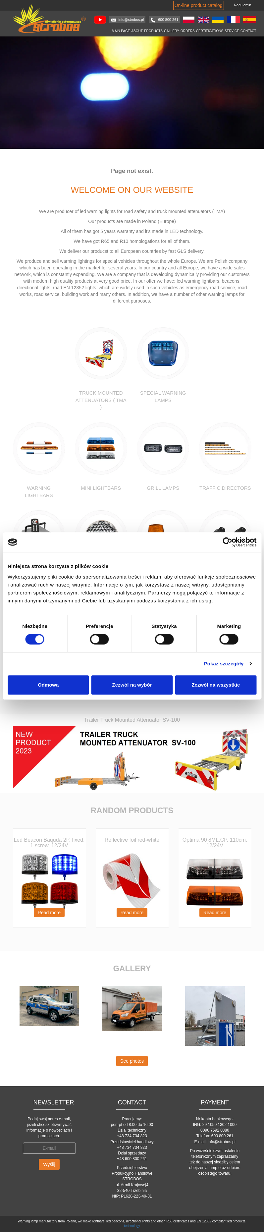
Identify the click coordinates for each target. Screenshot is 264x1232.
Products (153, 31)
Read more (49, 912)
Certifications (209, 31)
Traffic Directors (225, 488)
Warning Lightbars (39, 491)
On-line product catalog (199, 5)
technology (132, 1226)
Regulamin (242, 5)
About (136, 31)
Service (232, 31)
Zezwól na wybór (132, 685)
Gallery (171, 31)
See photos (132, 1061)
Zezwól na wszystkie (215, 685)
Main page (121, 31)
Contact (248, 31)
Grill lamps (163, 488)
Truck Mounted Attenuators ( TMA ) (101, 400)
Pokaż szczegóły (224, 663)
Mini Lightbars (101, 488)
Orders (188, 31)
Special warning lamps (163, 396)
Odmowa (48, 685)
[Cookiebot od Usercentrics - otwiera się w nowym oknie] (227, 542)
